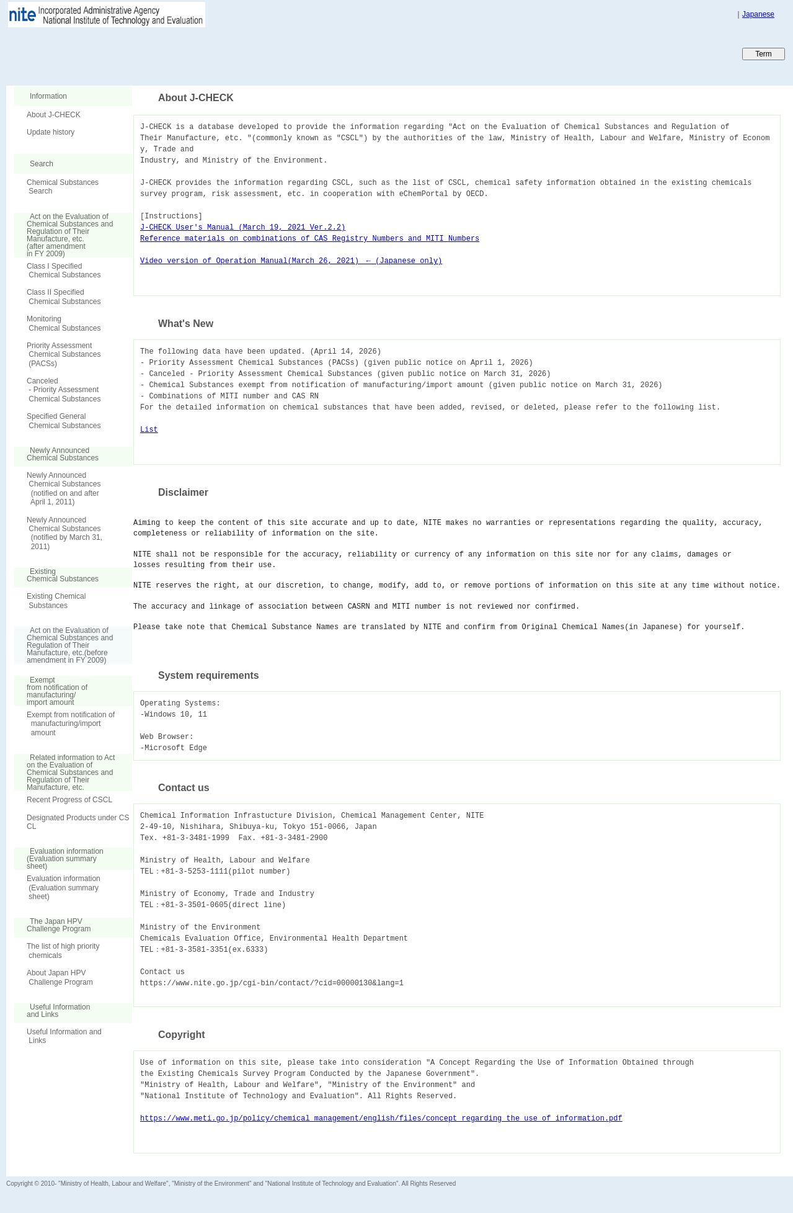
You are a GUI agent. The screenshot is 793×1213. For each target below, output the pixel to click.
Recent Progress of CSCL (69, 799)
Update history (50, 132)
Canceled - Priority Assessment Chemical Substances (63, 390)
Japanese (758, 14)
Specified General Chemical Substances (63, 420)
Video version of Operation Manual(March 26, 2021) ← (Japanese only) (291, 261)
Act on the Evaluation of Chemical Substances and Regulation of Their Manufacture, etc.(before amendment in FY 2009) (63, 645)
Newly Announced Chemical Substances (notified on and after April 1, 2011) (63, 488)
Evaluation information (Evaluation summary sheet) (63, 887)
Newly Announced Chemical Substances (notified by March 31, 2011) (64, 533)
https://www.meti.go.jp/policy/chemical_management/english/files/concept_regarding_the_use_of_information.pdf (381, 1118)
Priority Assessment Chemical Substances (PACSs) (63, 354)
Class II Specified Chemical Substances (63, 296)
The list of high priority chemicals (63, 950)
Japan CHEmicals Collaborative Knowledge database (156, 53)
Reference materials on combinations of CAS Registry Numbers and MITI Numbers (309, 238)
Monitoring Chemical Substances (63, 323)
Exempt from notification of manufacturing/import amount (71, 723)
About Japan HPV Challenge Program (60, 977)
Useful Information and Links (64, 1036)
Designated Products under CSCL (78, 822)
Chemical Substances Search (63, 186)
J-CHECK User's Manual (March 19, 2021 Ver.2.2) (242, 227)
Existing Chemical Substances (56, 600)
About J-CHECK (54, 114)
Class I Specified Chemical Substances (63, 270)
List (149, 429)
